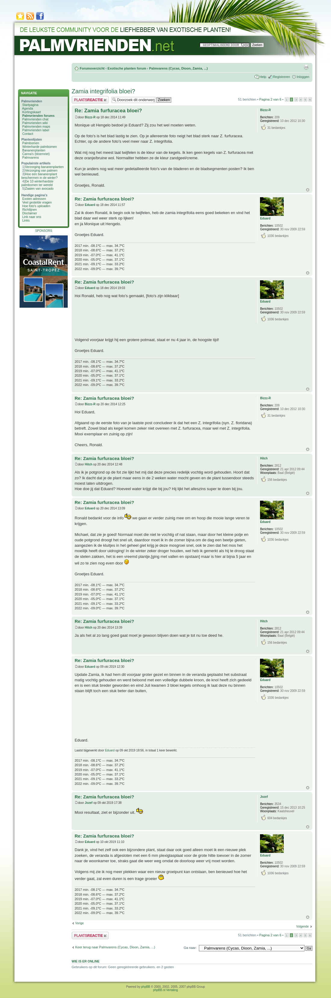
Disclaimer (29, 213)
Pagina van (270, 99)
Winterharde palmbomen (39, 146)
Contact (27, 133)
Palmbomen (30, 143)
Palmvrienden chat (35, 119)
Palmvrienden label (35, 130)
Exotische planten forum (126, 68)
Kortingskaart (31, 112)
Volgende (302, 926)
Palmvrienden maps (36, 126)
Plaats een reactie (90, 100)
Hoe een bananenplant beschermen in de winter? (39, 175)
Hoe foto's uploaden (36, 206)
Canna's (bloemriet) (36, 154)
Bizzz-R (90, 117)
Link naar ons (31, 217)
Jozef (89, 802)
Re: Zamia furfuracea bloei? (108, 110)
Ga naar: (190, 948)
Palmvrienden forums (38, 115)
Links (26, 220)
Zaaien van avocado (39, 188)
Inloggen (303, 77)
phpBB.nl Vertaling (165, 990)
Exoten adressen (34, 199)
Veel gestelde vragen (37, 202)
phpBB (145, 986)
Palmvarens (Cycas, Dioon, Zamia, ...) (178, 68)
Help (262, 77)
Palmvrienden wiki (35, 123)
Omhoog (307, 189)
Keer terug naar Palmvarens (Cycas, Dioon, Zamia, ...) (115, 947)
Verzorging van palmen (41, 170)
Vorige (79, 923)
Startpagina (30, 105)
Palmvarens (30, 157)
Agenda (27, 108)
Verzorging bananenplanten (44, 167)
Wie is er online (86, 961)
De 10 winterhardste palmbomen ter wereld (37, 183)
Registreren (281, 77)
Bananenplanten (33, 150)
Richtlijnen (29, 209)
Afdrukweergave (306, 67)
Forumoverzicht (92, 68)
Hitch (88, 464)
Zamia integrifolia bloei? (103, 91)
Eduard (90, 205)
